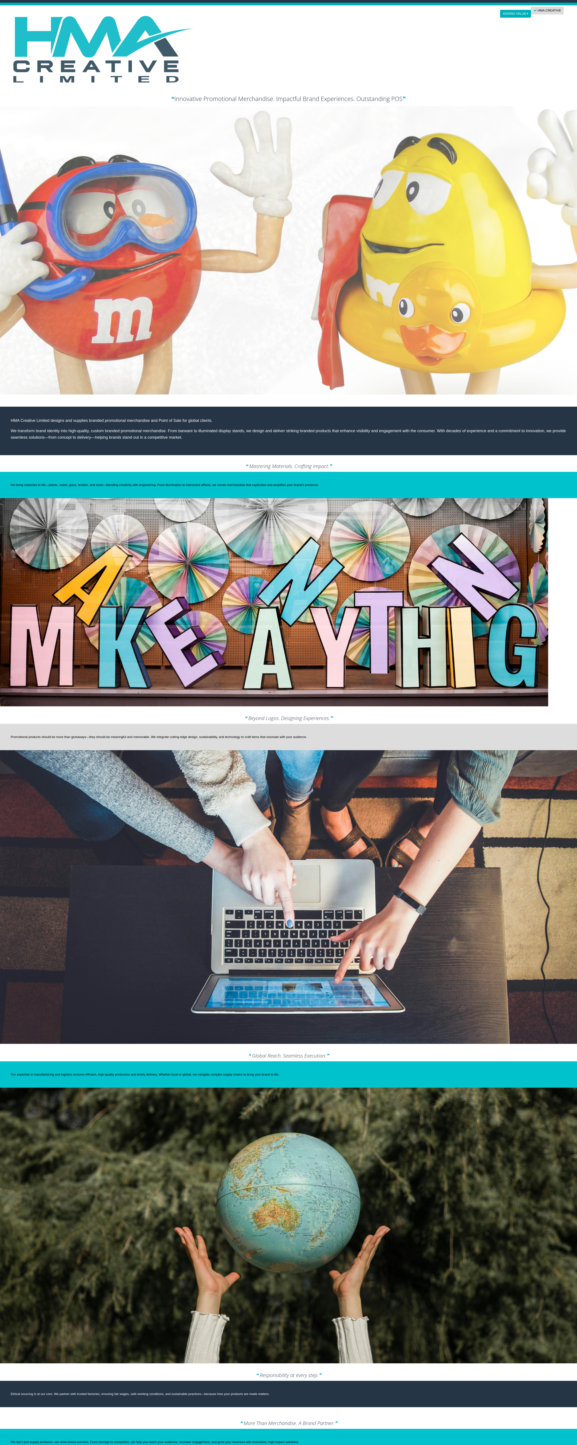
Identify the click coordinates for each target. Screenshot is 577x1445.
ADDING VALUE (515, 13)
